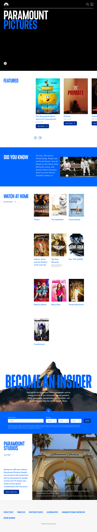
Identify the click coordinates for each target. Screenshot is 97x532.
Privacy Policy (8, 512)
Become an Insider (9, 518)
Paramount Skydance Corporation (73, 512)
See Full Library (8, 202)
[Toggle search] (87, 3)
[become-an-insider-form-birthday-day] (63, 421)
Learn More (7, 455)
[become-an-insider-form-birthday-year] (76, 421)
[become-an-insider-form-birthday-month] (51, 421)
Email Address (12, 417)
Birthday (48, 417)
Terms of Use (21, 512)
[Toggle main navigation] (91, 3)
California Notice (52, 512)
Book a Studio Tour (11, 492)
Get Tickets (39, 126)
